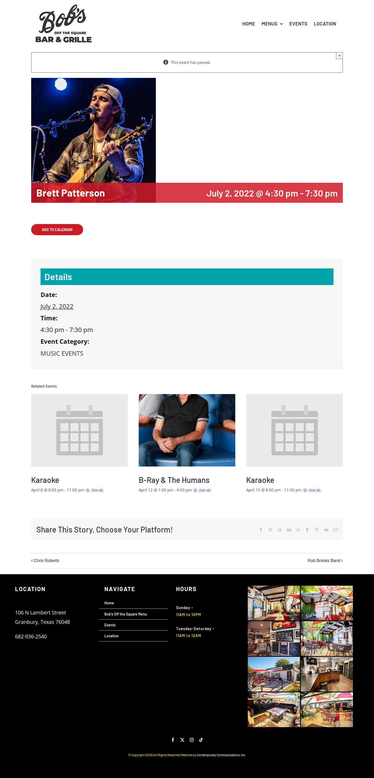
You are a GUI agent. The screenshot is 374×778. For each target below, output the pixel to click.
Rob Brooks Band (324, 560)
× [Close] (339, 55)
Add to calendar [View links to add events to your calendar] (57, 229)
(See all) (97, 490)
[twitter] (182, 740)
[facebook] (173, 740)
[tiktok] (201, 740)
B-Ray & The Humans (174, 479)
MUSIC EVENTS (62, 353)
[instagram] (192, 740)
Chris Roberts (46, 560)
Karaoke (45, 479)
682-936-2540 (31, 636)
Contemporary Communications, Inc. (221, 755)
